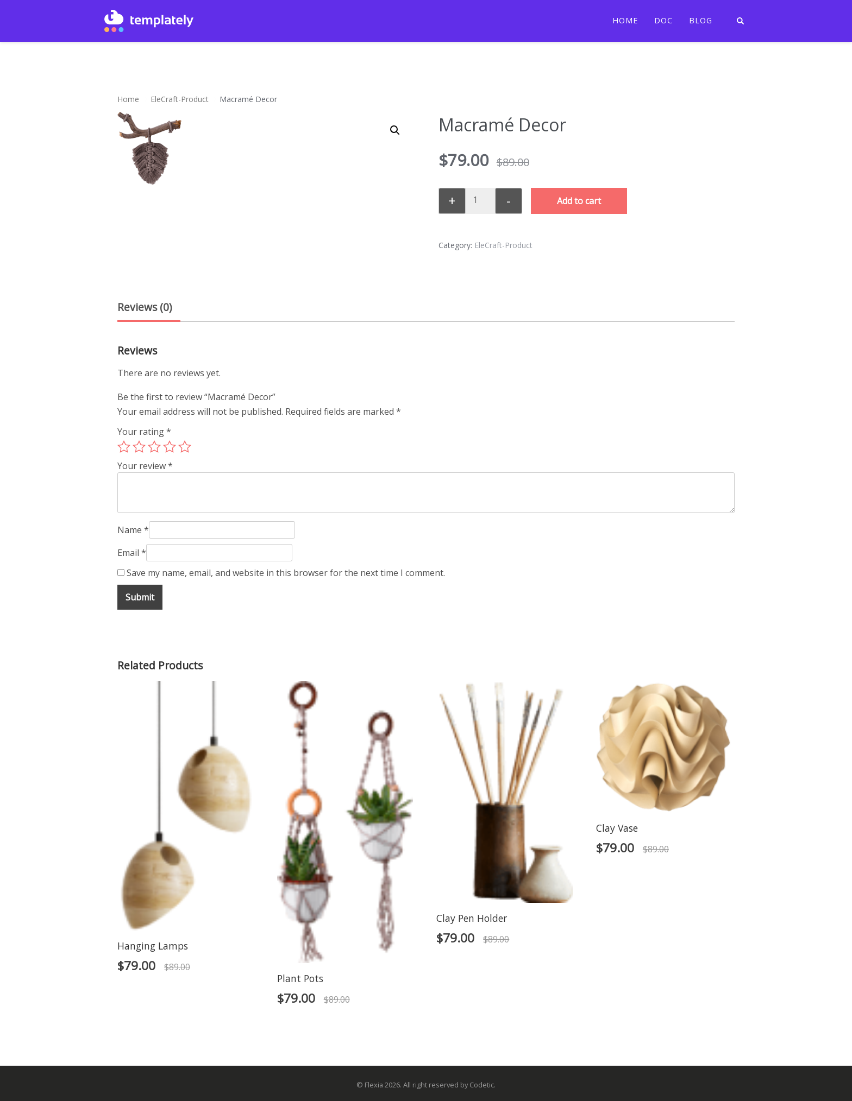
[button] (395, 130)
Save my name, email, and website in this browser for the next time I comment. (286, 573)
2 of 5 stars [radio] (139, 446)
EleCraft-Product (180, 99)
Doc (663, 20)
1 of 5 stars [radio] (123, 446)
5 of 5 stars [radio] (184, 446)
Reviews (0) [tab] (144, 307)
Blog (700, 20)
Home (625, 20)
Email (131, 553)
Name (133, 530)
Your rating (144, 432)
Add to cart (579, 201)
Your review (145, 466)
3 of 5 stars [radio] (154, 446)
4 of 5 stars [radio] (169, 446)
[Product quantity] (479, 200)
